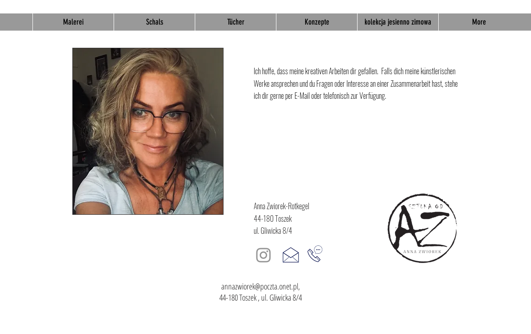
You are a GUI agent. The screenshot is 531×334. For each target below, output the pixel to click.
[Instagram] (263, 255)
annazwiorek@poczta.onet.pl (259, 286)
